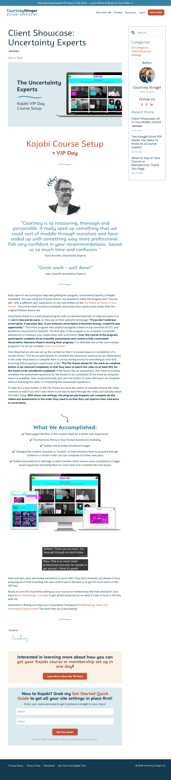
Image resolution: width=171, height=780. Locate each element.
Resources (130, 12)
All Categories (139, 47)
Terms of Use (33, 765)
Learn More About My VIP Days (65, 676)
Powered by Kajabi (158, 776)
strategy (136, 55)
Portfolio (118, 12)
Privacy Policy (16, 765)
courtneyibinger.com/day (33, 595)
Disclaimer (49, 765)
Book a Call (156, 12)
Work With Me (103, 12)
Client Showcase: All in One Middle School (146, 120)
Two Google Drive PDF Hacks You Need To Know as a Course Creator (146, 142)
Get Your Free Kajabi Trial (72, 765)
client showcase (14, 51)
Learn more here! (55, 346)
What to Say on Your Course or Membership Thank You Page (145, 163)
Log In (142, 12)
